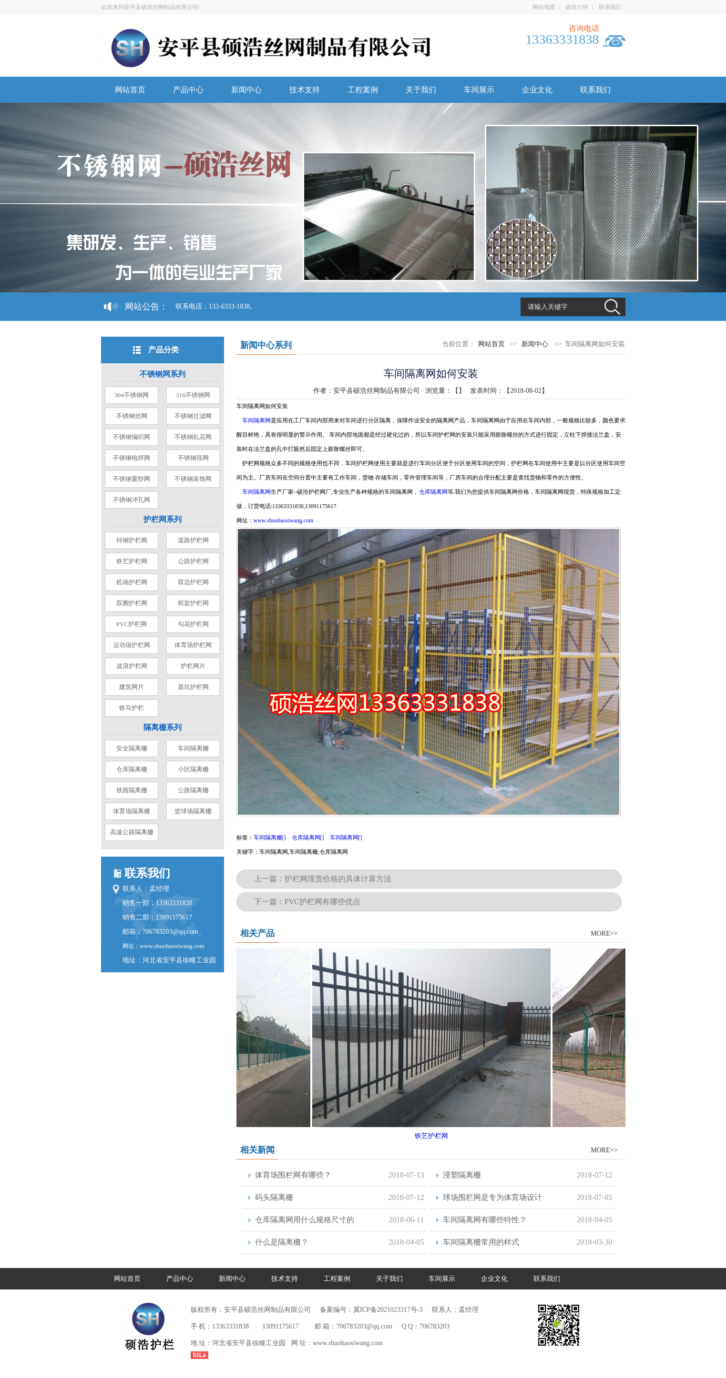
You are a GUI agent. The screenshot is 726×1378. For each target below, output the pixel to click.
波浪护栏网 (131, 665)
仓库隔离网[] (308, 837)
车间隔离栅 (193, 748)
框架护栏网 (193, 603)
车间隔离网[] (346, 837)
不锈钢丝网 (131, 415)
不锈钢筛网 (193, 457)
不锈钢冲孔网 (131, 499)
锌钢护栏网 (131, 540)
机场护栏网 (131, 582)
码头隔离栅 (274, 1197)
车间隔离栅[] (270, 837)
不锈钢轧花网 (193, 436)
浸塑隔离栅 (462, 1175)
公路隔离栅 (193, 790)
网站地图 (543, 7)
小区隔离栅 (193, 769)
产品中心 (188, 90)
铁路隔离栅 (131, 790)
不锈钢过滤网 (193, 415)
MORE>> (604, 933)
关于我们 (421, 90)
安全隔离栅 (131, 748)
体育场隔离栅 (131, 811)
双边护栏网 (193, 582)
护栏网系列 (162, 519)
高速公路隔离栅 (131, 832)
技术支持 (304, 90)
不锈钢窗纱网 (131, 478)
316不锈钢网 (193, 395)
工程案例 (363, 90)
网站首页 (130, 90)
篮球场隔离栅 (193, 811)
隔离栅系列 (162, 727)
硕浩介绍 (576, 7)
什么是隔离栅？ (281, 1242)
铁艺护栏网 (131, 561)
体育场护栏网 (193, 645)
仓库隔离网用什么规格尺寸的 (304, 1220)
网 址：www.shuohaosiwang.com (337, 1343)
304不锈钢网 (131, 395)
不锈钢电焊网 (131, 457)
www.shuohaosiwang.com (172, 945)
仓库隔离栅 (131, 769)
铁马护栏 (131, 707)
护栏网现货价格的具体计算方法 (338, 879)
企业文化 (537, 90)
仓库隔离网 (433, 492)
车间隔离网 (256, 420)
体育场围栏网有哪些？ (293, 1175)
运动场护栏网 (131, 645)
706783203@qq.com (171, 931)
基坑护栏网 (193, 686)
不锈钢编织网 (131, 436)
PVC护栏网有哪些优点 (322, 902)
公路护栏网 (193, 561)
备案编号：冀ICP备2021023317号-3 (371, 1309)
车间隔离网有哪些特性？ (485, 1220)
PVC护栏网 (131, 624)
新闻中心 (246, 90)
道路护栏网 (193, 540)
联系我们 (610, 7)
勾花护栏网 (193, 624)
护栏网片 (193, 665)
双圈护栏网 (131, 603)
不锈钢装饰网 (193, 478)
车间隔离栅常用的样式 (481, 1242)
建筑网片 (131, 686)
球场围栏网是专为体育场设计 (492, 1197)
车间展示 (479, 90)
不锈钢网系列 (162, 374)
